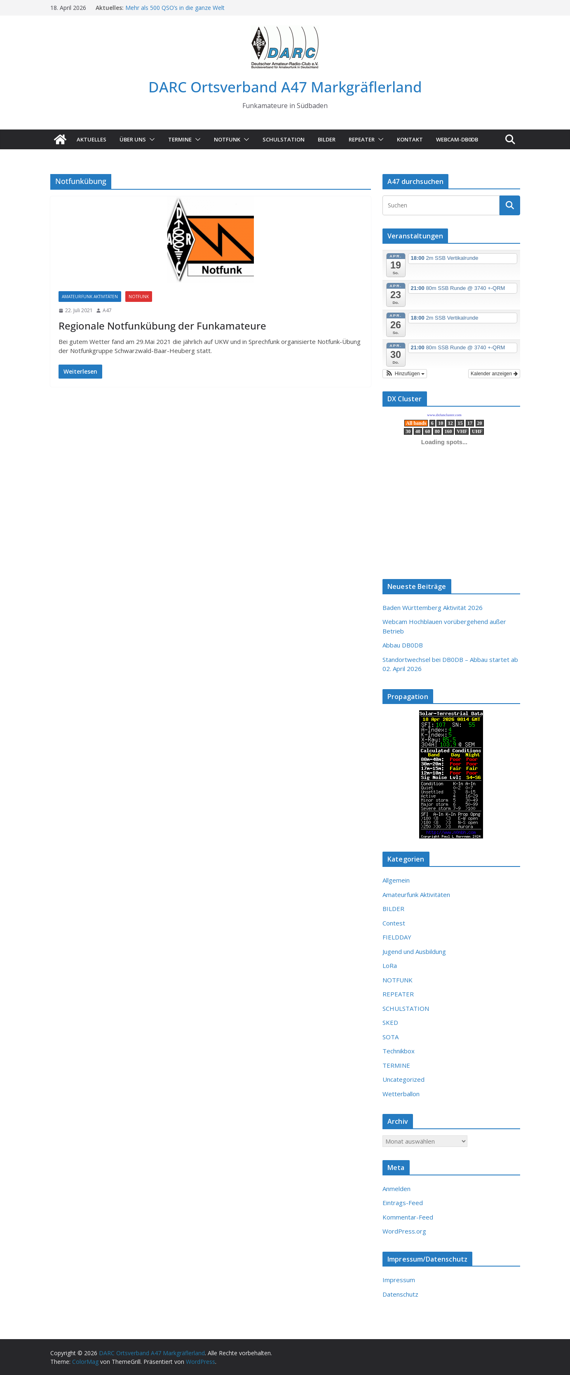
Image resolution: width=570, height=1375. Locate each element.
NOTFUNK (227, 139)
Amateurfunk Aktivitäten (90, 296)
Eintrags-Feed (402, 1202)
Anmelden (396, 1188)
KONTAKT (410, 139)
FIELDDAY (396, 937)
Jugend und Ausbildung (414, 951)
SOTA (390, 1037)
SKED (390, 1022)
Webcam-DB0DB (457, 139)
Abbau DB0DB (402, 645)
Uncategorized (403, 1079)
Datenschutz (400, 1294)
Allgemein (396, 880)
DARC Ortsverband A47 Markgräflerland (285, 87)
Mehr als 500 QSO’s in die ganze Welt (175, 8)
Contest (393, 923)
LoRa (389, 965)
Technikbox (398, 1051)
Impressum (398, 1280)
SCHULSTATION (284, 139)
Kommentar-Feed (407, 1217)
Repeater (362, 139)
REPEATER (398, 994)
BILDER (393, 908)
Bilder (326, 139)
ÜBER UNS (133, 139)
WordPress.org (404, 1231)
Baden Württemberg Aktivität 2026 (432, 607)
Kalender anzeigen (494, 374)
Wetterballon (401, 1094)
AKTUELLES (91, 139)
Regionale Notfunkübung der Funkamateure (162, 325)
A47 (107, 310)
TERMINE (180, 139)
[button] (150, 139)
